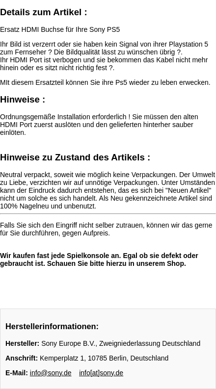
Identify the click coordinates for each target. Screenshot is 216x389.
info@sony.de (51, 373)
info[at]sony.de (101, 373)
